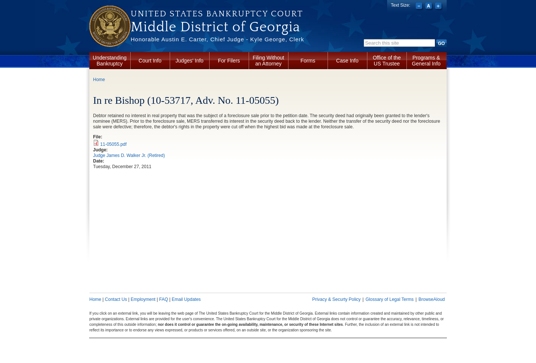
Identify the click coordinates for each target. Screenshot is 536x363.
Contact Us (116, 299)
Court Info (149, 61)
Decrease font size (420, 7)
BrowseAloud (431, 299)
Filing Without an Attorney (268, 61)
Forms (307, 61)
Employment (143, 299)
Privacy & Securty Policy (336, 299)
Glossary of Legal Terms (390, 299)
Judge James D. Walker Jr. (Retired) (129, 155)
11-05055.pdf (113, 144)
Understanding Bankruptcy (110, 61)
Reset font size (429, 7)
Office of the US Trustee (387, 61)
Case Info (347, 61)
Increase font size (439, 7)
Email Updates (186, 299)
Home (99, 79)
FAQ (163, 299)
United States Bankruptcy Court (217, 14)
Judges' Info (190, 61)
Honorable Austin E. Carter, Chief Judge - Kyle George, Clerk (217, 39)
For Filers (229, 61)
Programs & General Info (426, 61)
